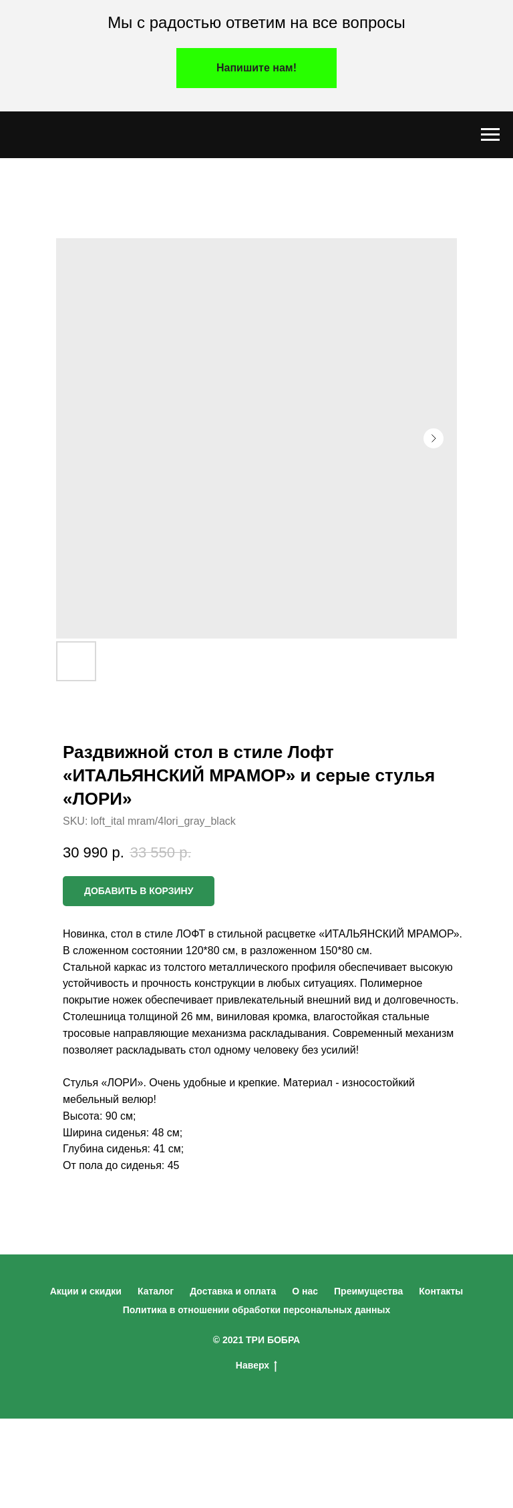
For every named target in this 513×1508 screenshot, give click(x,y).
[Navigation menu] (490, 134)
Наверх (256, 1366)
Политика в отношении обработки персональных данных (257, 1309)
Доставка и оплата (233, 1291)
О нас (305, 1291)
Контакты (441, 1291)
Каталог (156, 1291)
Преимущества (368, 1291)
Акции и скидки (86, 1291)
